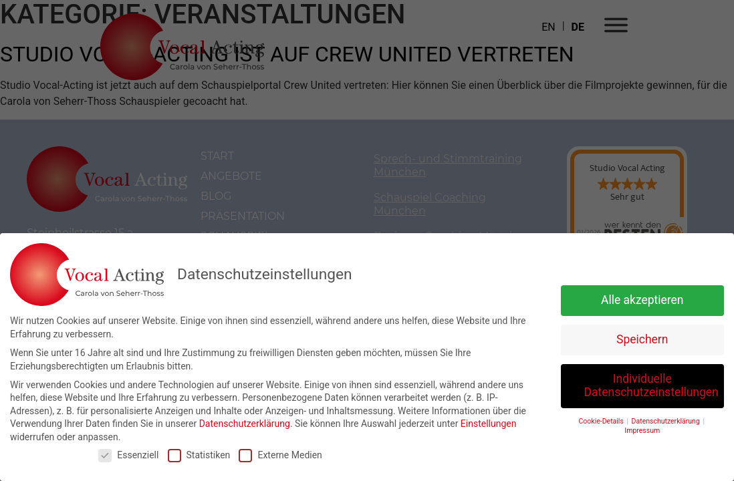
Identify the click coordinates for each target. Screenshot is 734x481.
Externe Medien (280, 454)
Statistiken (199, 454)
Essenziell (128, 454)
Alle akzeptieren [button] (642, 300)
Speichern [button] (642, 339)
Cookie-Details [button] (602, 420)
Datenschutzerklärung (244, 423)
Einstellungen (489, 423)
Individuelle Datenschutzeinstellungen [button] (651, 385)
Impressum (642, 430)
